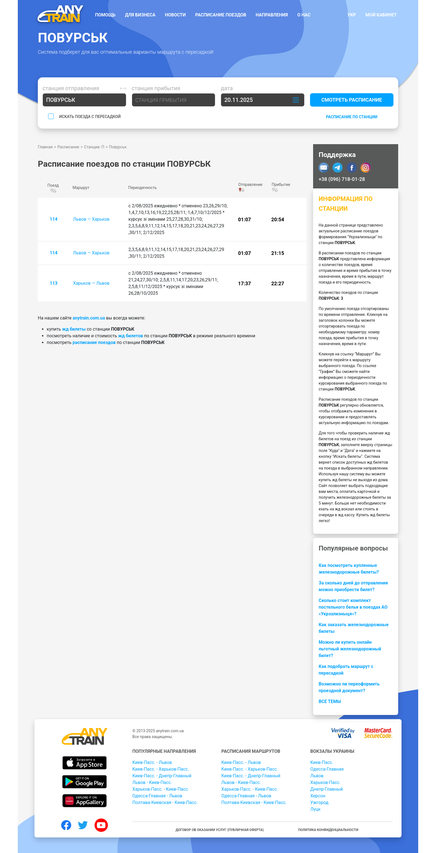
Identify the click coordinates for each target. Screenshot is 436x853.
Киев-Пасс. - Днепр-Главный (161, 775)
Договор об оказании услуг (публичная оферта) (219, 830)
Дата (227, 88)
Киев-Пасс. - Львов (152, 762)
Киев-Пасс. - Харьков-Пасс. (160, 769)
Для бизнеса (140, 15)
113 (54, 283)
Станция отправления (71, 88)
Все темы (330, 701)
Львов (316, 775)
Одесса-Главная (327, 769)
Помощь (105, 15)
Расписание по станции (351, 117)
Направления (272, 15)
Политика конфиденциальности (328, 830)
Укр (351, 15)
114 (54, 219)
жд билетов (130, 335)
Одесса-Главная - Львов (157, 795)
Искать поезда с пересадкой (89, 116)
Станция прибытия (156, 88)
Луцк (315, 809)
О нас (304, 15)
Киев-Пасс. (321, 762)
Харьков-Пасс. (325, 782)
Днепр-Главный (326, 789)
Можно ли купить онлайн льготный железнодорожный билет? (350, 649)
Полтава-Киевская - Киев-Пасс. (165, 802)
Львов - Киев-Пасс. (152, 782)
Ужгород (319, 802)
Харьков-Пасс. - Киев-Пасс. (160, 789)
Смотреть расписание (351, 100)
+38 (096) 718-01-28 (342, 179)
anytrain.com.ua (89, 318)
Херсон (317, 795)
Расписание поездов (220, 15)
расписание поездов (94, 342)
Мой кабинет (381, 15)
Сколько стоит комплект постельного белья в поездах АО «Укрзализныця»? (353, 607)
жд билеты (74, 329)
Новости (175, 15)
